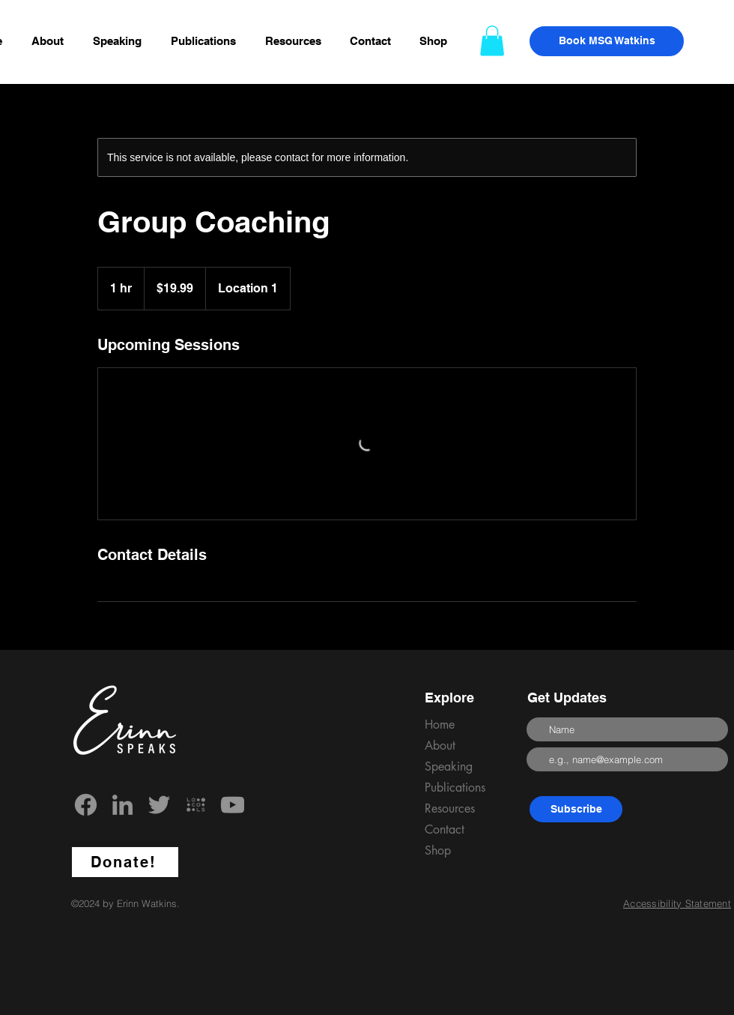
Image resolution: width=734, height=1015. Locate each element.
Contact (444, 829)
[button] (296, 41)
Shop (438, 850)
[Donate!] (125, 862)
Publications (455, 787)
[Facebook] (85, 804)
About (440, 745)
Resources (450, 808)
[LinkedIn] (122, 804)
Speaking (449, 766)
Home (440, 724)
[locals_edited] (195, 804)
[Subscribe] (576, 809)
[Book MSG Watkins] (607, 41)
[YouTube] (232, 804)
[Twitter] (159, 804)
